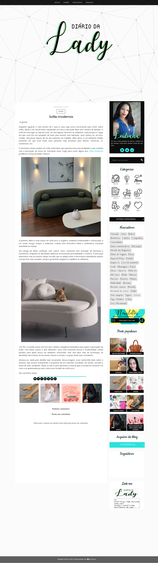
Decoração (136, 246)
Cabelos (125, 238)
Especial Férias (117, 258)
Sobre (66, 2)
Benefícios (115, 238)
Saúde (116, 210)
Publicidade (127, 197)
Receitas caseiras (118, 287)
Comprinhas (137, 238)
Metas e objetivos (118, 270)
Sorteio (137, 295)
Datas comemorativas (120, 246)
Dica (127, 183)
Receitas (127, 283)
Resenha (138, 197)
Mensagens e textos (115, 196)
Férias (138, 183)
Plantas (133, 279)
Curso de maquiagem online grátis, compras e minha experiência (136, 428)
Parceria (114, 279)
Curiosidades (116, 242)
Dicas (61, 111)
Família (129, 258)
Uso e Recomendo (119, 303)
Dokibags (118, 430)
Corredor (135, 391)
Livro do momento (130, 262)
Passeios (124, 279)
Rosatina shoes (118, 391)
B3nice (94, 559)
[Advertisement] (79, 76)
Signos (128, 295)
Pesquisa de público (118, 410)
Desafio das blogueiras (120, 250)
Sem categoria (117, 295)
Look (113, 266)
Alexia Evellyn (69, 559)
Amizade (115, 234)
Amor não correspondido (118, 353)
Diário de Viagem (118, 254)
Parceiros (77, 2)
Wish (138, 210)
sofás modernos (96, 151)
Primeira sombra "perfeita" (135, 372)
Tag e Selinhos (117, 299)
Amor (123, 234)
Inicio (57, 2)
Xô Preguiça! (118, 372)
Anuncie (89, 2)
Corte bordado (136, 410)
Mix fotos (115, 275)
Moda (124, 275)
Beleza (116, 183)
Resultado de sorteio (119, 291)
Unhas (127, 210)
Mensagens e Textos (126, 266)
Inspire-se (115, 262)
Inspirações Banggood (135, 353)
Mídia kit (132, 270)
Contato (58, 7)
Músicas (132, 275)
